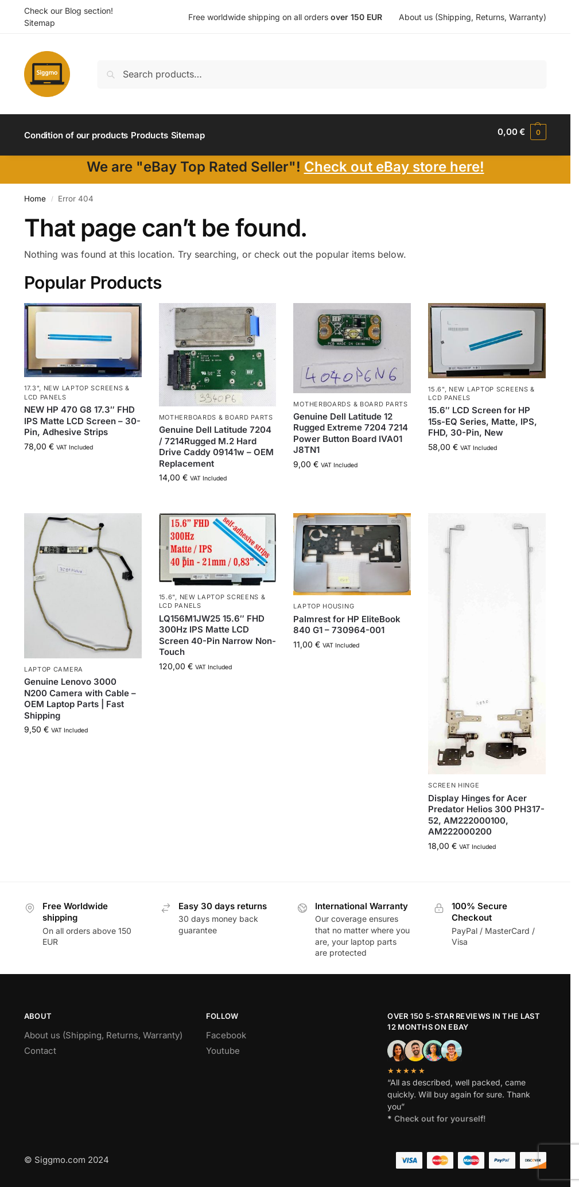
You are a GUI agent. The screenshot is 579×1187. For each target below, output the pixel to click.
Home (35, 192)
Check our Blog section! (68, 10)
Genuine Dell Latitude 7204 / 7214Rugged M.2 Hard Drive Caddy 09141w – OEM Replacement (216, 440)
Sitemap (39, 23)
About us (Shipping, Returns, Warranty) (472, 17)
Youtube (223, 1044)
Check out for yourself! (440, 1112)
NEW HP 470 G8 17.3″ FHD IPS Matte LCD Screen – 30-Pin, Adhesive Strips (82, 414)
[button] (522, 132)
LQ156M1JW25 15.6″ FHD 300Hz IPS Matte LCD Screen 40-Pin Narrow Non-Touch (217, 629)
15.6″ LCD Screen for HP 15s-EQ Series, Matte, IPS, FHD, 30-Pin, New (482, 415)
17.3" (32, 382)
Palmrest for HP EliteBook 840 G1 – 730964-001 (347, 618)
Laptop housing (323, 600)
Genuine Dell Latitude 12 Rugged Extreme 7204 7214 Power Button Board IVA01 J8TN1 (350, 427)
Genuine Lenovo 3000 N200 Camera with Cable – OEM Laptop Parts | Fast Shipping (80, 692)
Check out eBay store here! (394, 160)
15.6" (436, 382)
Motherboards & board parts (216, 411)
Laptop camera (53, 662)
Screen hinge (453, 779)
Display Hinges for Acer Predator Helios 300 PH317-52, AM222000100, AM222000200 (486, 808)
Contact (40, 1044)
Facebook (226, 1028)
